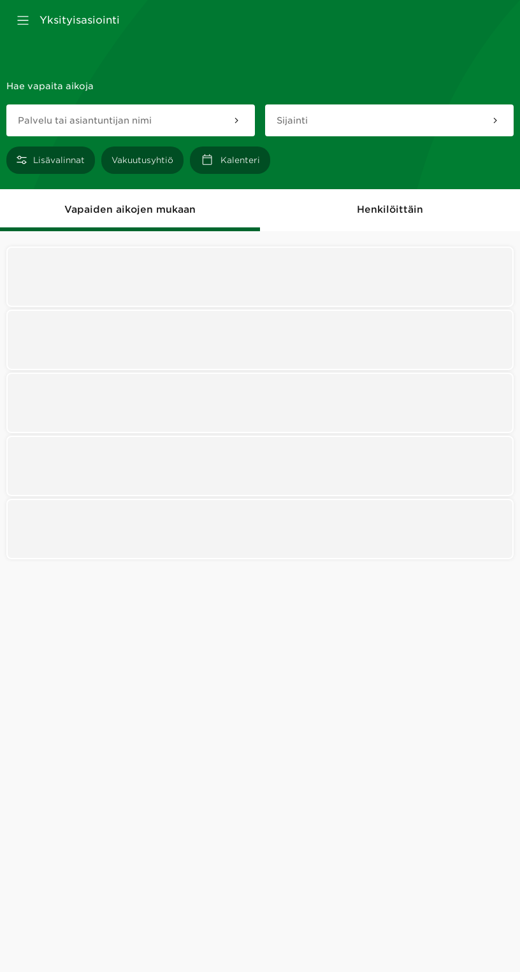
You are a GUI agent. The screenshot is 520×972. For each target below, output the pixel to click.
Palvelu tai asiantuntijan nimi (85, 120)
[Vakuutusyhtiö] (142, 160)
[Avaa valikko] (23, 20)
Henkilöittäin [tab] (390, 209)
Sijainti (292, 120)
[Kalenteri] (230, 160)
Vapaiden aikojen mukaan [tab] (130, 209)
